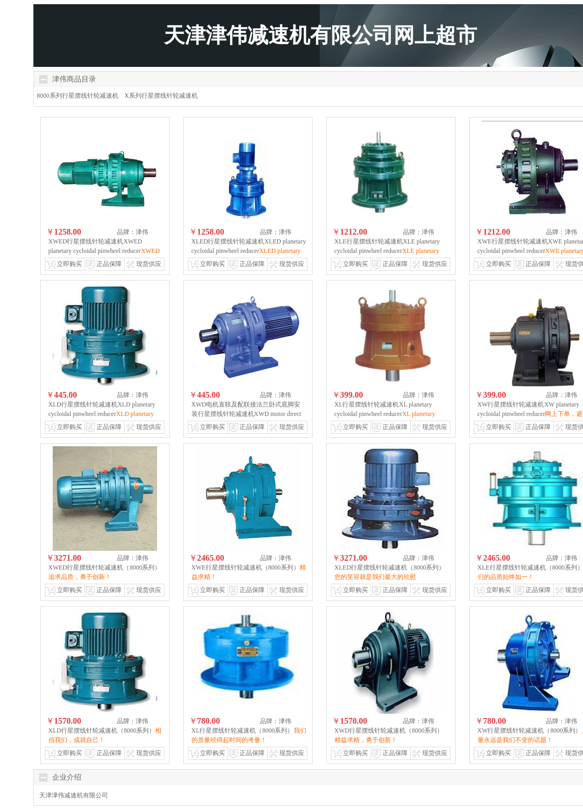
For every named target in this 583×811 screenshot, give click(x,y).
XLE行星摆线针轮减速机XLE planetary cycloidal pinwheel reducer (387, 251)
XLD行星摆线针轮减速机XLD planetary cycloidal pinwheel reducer (102, 414)
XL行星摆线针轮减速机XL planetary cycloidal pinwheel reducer (385, 414)
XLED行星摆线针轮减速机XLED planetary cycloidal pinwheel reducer (249, 251)
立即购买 (69, 264)
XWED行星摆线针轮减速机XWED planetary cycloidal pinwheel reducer (104, 251)
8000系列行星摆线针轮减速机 (77, 95)
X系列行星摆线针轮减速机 (161, 95)
